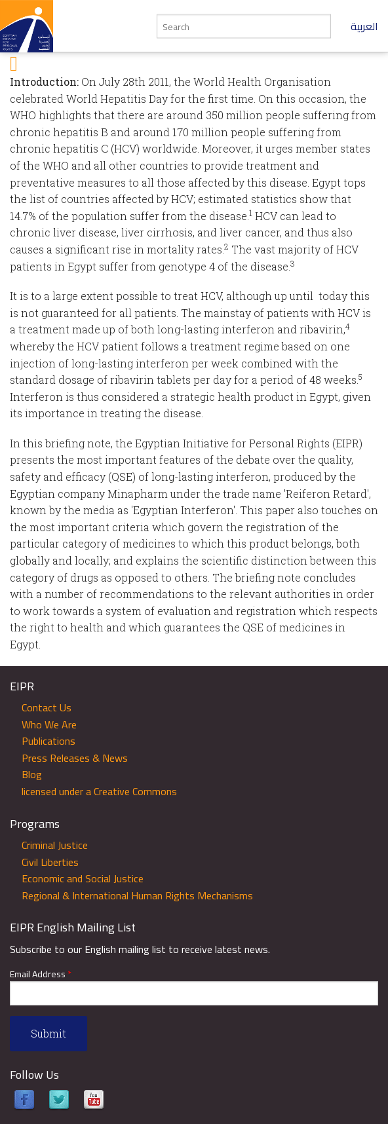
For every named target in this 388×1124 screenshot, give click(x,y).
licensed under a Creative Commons (99, 791)
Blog (32, 774)
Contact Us (46, 707)
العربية (364, 26)
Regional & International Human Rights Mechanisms (137, 895)
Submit (48, 1033)
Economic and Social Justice (83, 878)
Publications (48, 741)
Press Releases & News (75, 758)
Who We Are (49, 724)
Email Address (40, 974)
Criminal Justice (55, 845)
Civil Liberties (50, 862)
